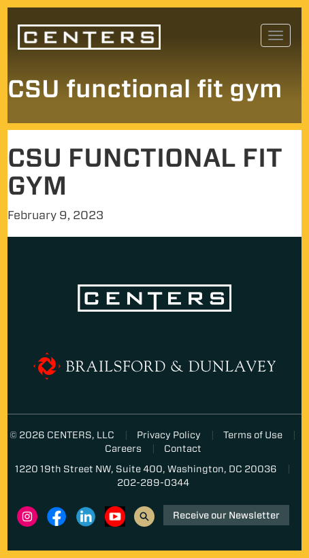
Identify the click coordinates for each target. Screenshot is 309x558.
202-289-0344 (153, 482)
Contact (182, 448)
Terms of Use (252, 434)
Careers (123, 448)
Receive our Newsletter (226, 515)
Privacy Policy (169, 434)
